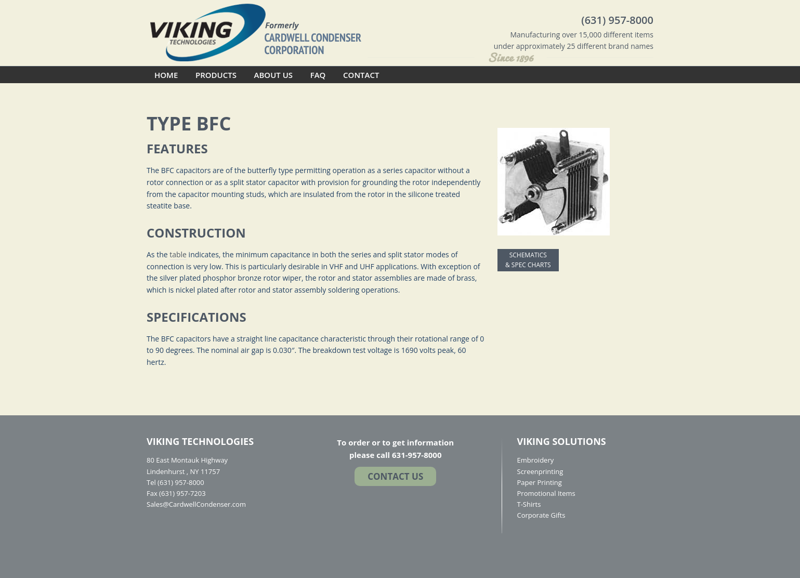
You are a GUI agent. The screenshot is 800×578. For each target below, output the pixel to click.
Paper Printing (539, 482)
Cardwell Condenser (256, 31)
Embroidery (535, 460)
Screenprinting (540, 471)
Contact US (395, 476)
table (178, 254)
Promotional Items (546, 493)
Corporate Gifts (541, 515)
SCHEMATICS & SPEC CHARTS (528, 260)
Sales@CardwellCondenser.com (196, 504)
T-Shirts (529, 504)
